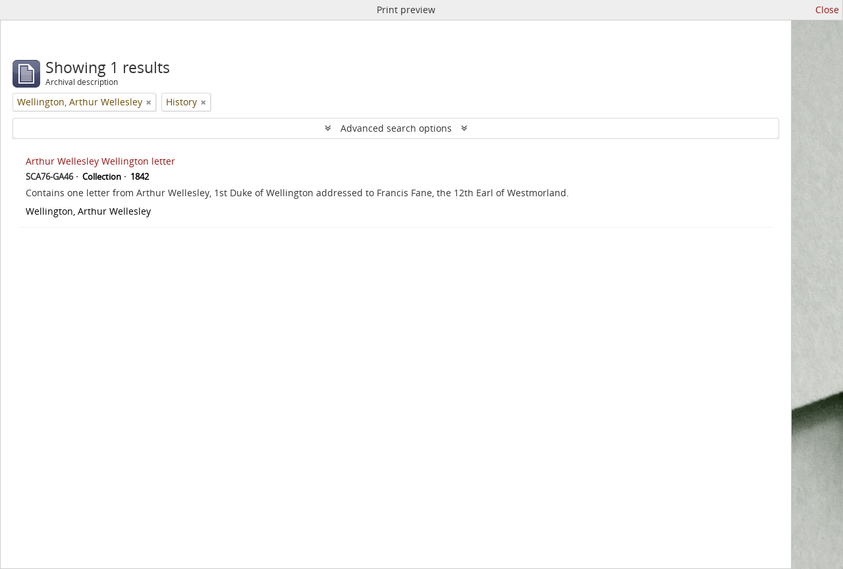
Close (827, 9)
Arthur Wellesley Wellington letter (100, 161)
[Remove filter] (148, 102)
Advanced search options (396, 128)
